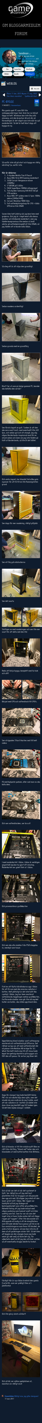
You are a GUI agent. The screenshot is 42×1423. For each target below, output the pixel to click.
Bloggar (17, 25)
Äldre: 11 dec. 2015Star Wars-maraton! (12, 94)
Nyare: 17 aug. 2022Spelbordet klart (32, 94)
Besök (18, 74)
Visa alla (35, 89)
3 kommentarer (15, 105)
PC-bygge (8, 102)
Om (5, 25)
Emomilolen (9, 1396)
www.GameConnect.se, (27, 58)
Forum (21, 33)
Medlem (33, 25)
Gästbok (30, 69)
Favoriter (18, 69)
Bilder (7, 74)
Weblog (30, 74)
